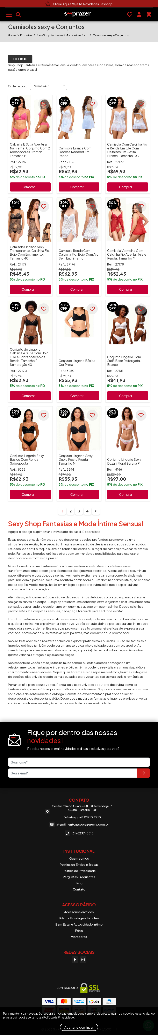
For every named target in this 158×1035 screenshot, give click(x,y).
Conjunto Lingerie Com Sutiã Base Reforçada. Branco (124, 361)
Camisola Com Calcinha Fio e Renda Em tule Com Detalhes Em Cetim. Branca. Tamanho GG (127, 149)
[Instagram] (83, 959)
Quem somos (79, 858)
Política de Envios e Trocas (79, 864)
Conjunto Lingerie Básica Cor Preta (77, 362)
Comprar (28, 187)
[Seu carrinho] (149, 14)
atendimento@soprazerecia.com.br (79, 824)
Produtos (26, 35)
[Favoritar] (43, 104)
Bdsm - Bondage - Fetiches (79, 918)
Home (12, 35)
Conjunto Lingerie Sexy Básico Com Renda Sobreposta (27, 459)
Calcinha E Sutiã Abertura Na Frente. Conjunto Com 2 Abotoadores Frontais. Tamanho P (30, 149)
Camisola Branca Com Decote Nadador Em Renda (75, 152)
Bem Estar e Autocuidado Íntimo (79, 924)
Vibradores (79, 937)
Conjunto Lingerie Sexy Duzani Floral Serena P (124, 461)
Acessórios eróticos (79, 912)
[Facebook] (75, 959)
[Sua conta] (139, 14)
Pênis (79, 930)
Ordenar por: (17, 86)
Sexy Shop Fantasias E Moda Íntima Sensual (62, 35)
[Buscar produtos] (18, 15)
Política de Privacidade (79, 871)
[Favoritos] (130, 14)
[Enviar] (143, 773)
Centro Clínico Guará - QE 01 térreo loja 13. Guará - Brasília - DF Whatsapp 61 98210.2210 (79, 811)
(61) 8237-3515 (79, 833)
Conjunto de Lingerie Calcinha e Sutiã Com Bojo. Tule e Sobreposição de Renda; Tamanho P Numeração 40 (30, 357)
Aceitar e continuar (79, 1027)
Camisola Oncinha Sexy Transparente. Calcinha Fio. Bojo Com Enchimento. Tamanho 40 (30, 252)
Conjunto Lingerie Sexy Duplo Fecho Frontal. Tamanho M (76, 459)
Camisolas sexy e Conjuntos (111, 35)
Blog (79, 883)
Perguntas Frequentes (79, 877)
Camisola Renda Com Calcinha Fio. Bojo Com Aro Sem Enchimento (79, 254)
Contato (79, 889)
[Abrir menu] (9, 14)
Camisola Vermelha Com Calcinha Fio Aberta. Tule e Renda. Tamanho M (126, 254)
